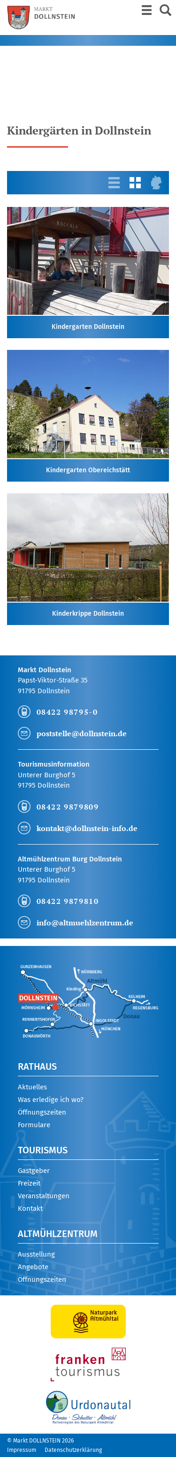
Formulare (34, 1125)
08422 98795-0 (67, 712)
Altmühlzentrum (58, 1233)
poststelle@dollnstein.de (82, 733)
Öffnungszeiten (42, 1112)
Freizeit (29, 1183)
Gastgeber (34, 1170)
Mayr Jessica (45, 83)
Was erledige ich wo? (51, 1099)
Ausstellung (36, 1254)
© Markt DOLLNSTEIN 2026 (40, 1440)
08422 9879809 (68, 807)
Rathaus (37, 1066)
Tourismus (43, 1150)
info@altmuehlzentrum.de (85, 922)
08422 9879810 (68, 901)
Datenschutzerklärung (73, 1450)
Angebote (33, 1267)
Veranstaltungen (43, 1196)
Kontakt (30, 1208)
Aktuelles (32, 1087)
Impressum (21, 1450)
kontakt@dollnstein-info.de (87, 828)
